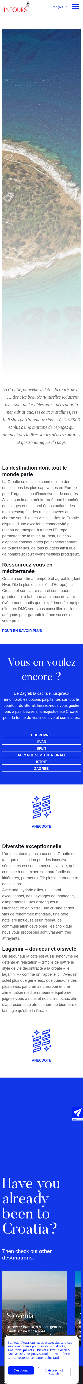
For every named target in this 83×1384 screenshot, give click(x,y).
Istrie (41, 762)
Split (41, 748)
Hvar (41, 742)
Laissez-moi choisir (54, 1371)
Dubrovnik (41, 735)
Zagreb (41, 768)
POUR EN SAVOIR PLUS (22, 631)
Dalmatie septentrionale (42, 755)
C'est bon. (21, 1370)
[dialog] (41, 1360)
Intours (17, 7)
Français (57, 7)
